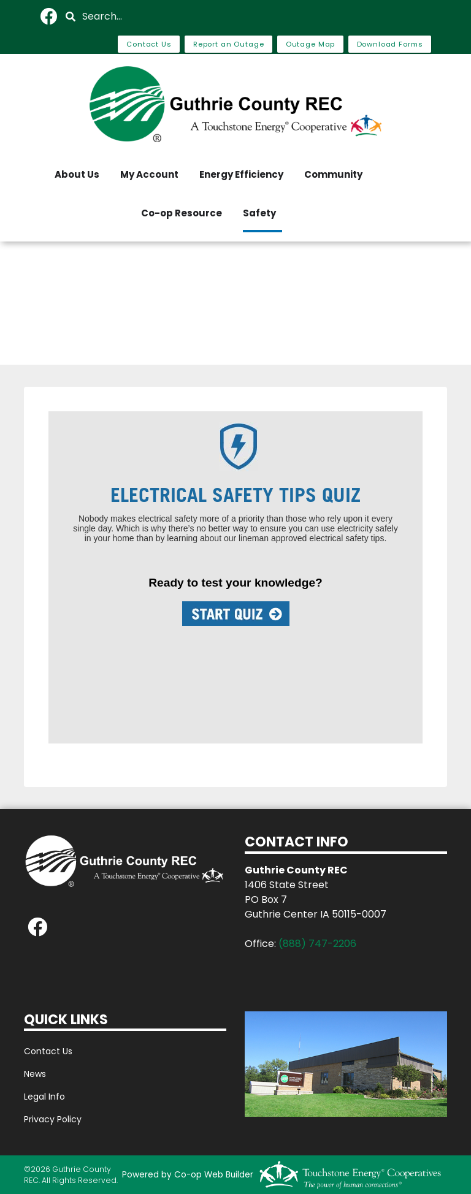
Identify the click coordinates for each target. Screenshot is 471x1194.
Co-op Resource (181, 213)
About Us (77, 174)
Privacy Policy (53, 1119)
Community (333, 174)
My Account (149, 174)
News (35, 1074)
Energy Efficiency (241, 174)
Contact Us (48, 1051)
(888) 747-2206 (317, 944)
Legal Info (44, 1096)
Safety (259, 213)
